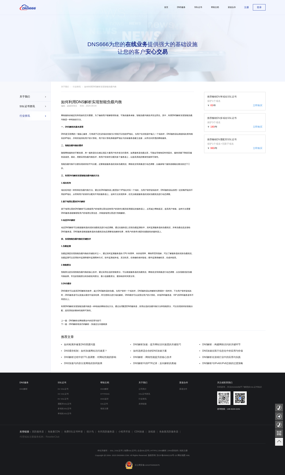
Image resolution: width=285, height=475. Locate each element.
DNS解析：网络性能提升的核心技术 (152, 357)
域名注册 (104, 408)
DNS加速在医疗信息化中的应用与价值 (222, 350)
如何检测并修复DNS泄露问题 (79, 344)
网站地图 (181, 455)
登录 (259, 7)
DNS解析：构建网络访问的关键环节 (221, 344)
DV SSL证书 (63, 389)
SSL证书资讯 (27, 106)
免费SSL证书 (130, 450)
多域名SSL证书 (64, 408)
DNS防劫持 (173, 450)
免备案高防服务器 (168, 431)
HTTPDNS (104, 394)
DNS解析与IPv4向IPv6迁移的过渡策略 (222, 363)
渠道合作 (183, 382)
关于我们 (25, 96)
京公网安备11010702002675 (142, 465)
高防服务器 (38, 431)
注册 (246, 7)
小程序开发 (124, 431)
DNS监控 (104, 399)
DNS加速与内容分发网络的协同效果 (83, 363)
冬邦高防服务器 (106, 431)
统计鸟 (90, 431)
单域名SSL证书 (64, 413)
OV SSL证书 (63, 394)
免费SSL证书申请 (73, 431)
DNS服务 (24, 382)
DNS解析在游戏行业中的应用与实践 (221, 357)
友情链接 (143, 404)
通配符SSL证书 (64, 404)
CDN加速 (139, 431)
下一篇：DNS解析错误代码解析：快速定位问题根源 (84, 324)
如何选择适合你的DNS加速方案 (150, 350)
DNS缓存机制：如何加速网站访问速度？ (85, 350)
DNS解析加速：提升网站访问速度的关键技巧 (157, 344)
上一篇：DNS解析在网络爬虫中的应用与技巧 (81, 321)
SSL (111, 450)
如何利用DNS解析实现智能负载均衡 (100, 87)
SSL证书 (62, 382)
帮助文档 (104, 382)
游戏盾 (151, 431)
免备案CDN (54, 431)
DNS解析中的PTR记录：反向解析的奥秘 (154, 363)
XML (188, 455)
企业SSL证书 (143, 450)
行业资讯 (25, 115)
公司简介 (143, 389)
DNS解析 (176, 115)
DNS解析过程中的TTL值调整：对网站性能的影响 (90, 357)
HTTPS (154, 450)
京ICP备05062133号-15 (166, 455)
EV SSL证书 (63, 399)
